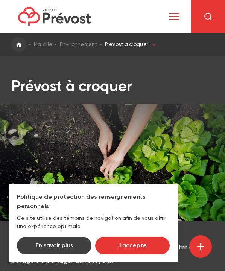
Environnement (78, 44)
